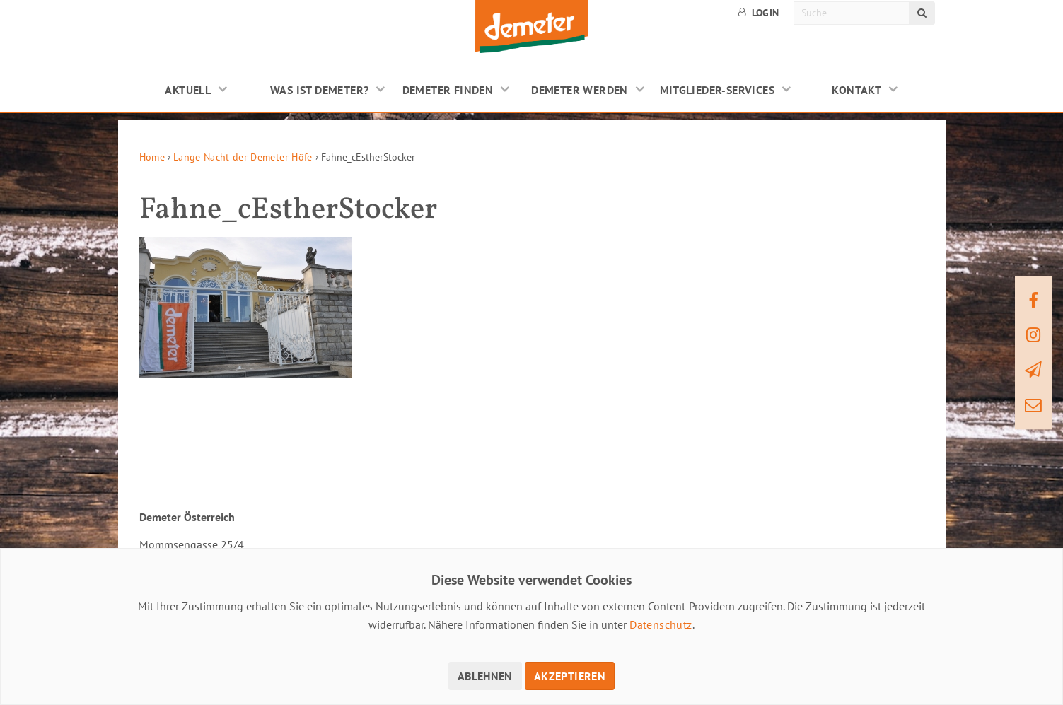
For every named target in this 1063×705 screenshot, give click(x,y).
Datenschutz (660, 624)
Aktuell (188, 90)
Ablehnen (485, 676)
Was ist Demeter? (319, 90)
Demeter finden (448, 90)
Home (152, 157)
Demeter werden (579, 90)
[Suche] (852, 13)
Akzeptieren (569, 676)
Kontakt (856, 90)
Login (758, 12)
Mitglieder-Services (717, 90)
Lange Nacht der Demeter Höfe (243, 157)
